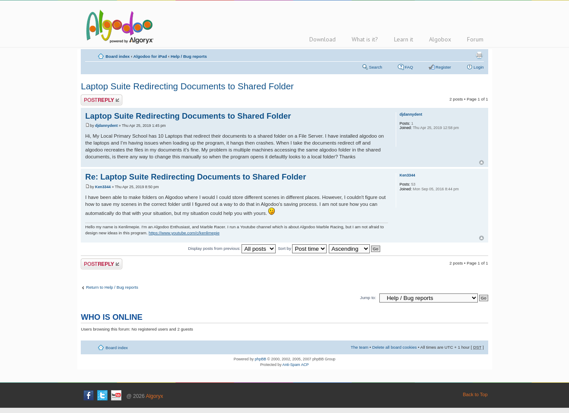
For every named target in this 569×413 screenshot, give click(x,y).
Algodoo (118, 26)
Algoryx (154, 396)
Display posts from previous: (232, 248)
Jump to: (368, 297)
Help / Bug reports (189, 56)
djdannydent (106, 125)
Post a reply (101, 100)
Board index (117, 56)
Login (479, 67)
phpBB (260, 359)
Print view (479, 55)
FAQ (409, 67)
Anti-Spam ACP (296, 365)
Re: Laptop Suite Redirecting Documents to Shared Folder (195, 176)
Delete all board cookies (394, 347)
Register (443, 67)
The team (360, 347)
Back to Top (475, 394)
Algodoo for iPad (150, 56)
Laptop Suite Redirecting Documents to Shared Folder (187, 86)
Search (375, 67)
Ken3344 (103, 187)
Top (481, 162)
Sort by (302, 248)
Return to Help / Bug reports (112, 287)
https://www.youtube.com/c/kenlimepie (184, 232)
